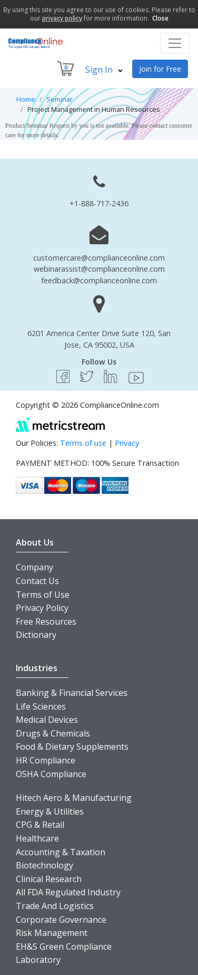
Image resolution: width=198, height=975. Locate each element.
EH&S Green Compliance (64, 946)
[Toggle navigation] (175, 43)
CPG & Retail (40, 824)
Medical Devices (47, 719)
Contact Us (37, 581)
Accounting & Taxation (60, 852)
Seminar (59, 99)
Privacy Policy (42, 608)
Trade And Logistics (55, 906)
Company (34, 567)
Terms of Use (43, 594)
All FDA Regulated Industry (68, 892)
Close (160, 18)
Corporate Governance (61, 919)
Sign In (104, 69)
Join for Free (160, 69)
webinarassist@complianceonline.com (99, 269)
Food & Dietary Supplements (72, 746)
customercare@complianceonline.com (99, 258)
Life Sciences (41, 706)
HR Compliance (45, 760)
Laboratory (38, 960)
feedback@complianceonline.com (99, 280)
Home (25, 99)
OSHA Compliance (51, 774)
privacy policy (62, 18)
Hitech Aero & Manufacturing (74, 798)
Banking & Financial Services (71, 693)
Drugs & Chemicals (53, 733)
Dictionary (36, 635)
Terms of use (83, 443)
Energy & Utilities (50, 811)
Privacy (127, 443)
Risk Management (51, 933)
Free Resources (46, 621)
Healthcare (37, 838)
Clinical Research (49, 879)
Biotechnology (44, 865)
